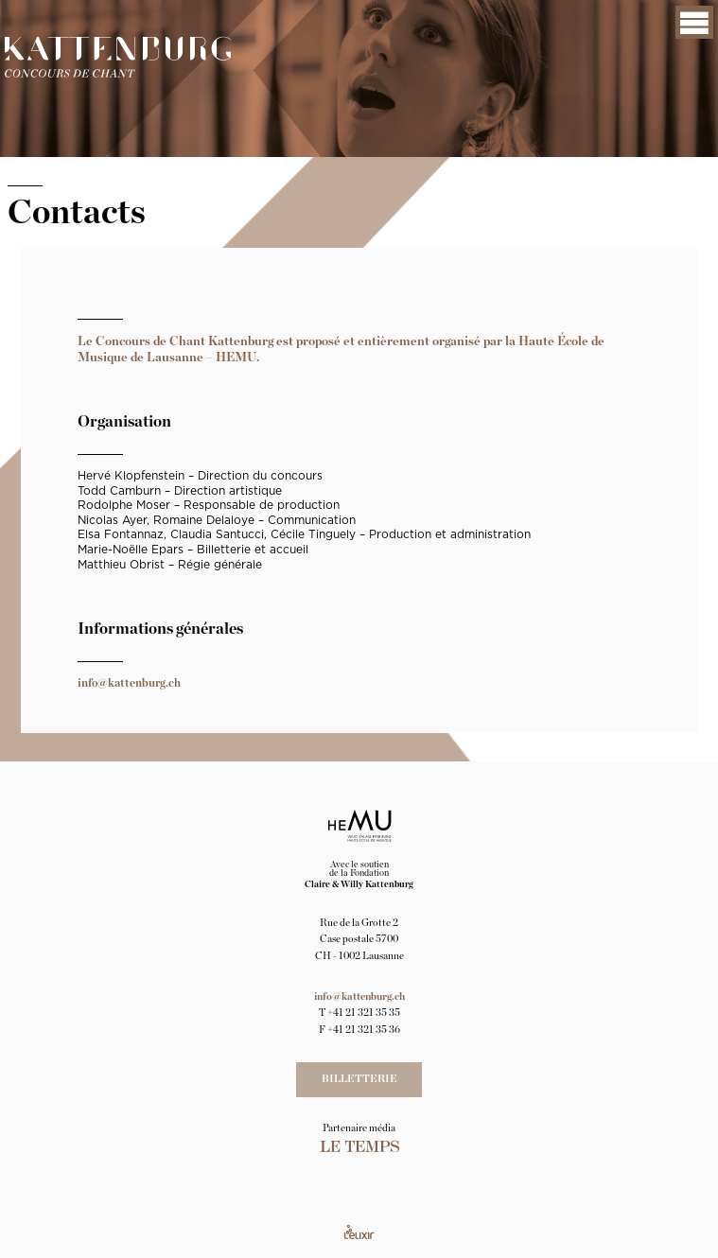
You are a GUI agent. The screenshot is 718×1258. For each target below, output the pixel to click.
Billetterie (359, 1079)
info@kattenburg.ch (129, 683)
